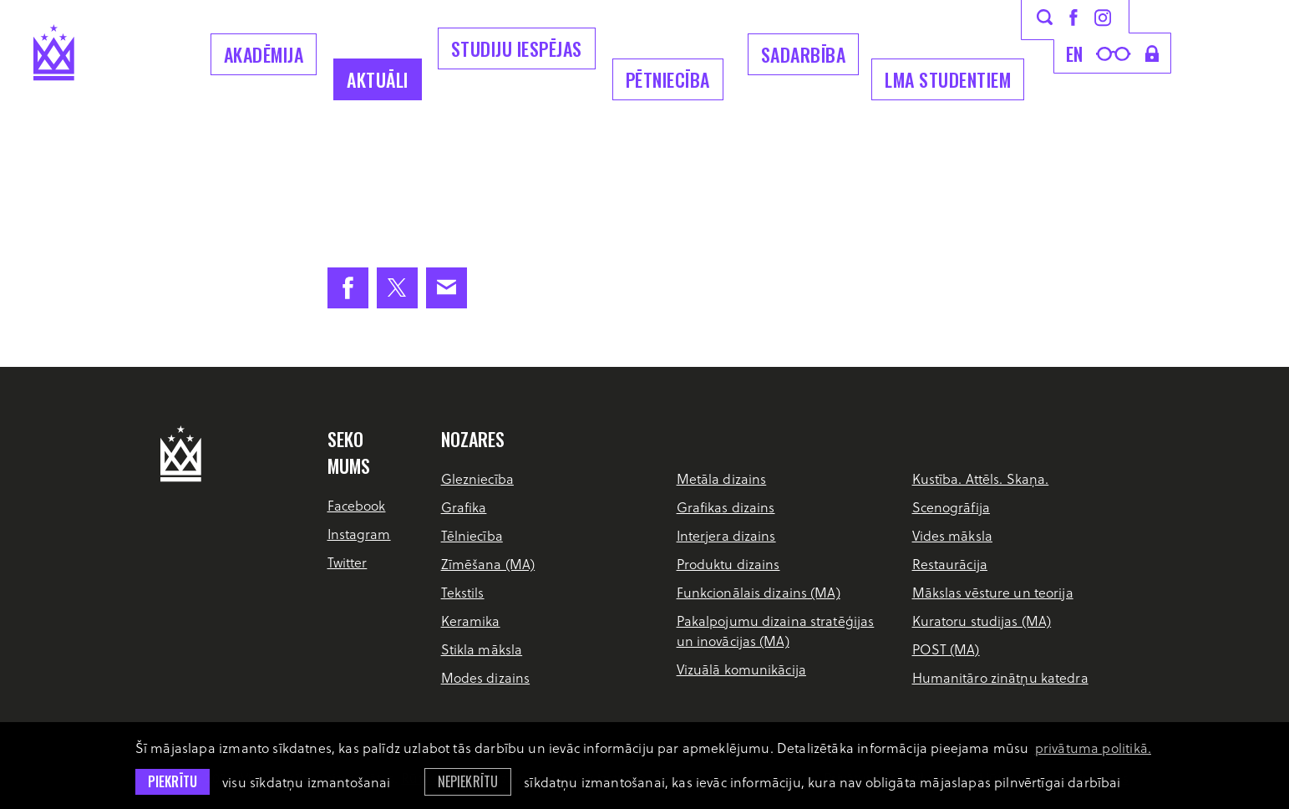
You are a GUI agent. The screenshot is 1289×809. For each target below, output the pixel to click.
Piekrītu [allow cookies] (172, 781)
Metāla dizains (722, 478)
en (1074, 53)
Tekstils (463, 592)
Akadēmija (264, 54)
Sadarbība (803, 54)
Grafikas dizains (726, 506)
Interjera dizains (726, 535)
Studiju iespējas (516, 48)
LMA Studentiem (948, 79)
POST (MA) (946, 649)
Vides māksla (952, 535)
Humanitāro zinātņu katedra (1000, 677)
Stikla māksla (482, 649)
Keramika (470, 620)
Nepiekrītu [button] (468, 781)
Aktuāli (378, 79)
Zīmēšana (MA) (488, 563)
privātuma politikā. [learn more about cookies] (1093, 747)
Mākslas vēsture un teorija (992, 592)
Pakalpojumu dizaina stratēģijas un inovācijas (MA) (776, 630)
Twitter (347, 562)
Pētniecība (668, 79)
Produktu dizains (728, 563)
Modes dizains (485, 677)
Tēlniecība (472, 535)
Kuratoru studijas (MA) (982, 620)
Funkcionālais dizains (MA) (758, 592)
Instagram (359, 533)
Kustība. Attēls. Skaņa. (980, 478)
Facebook (356, 505)
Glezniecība (477, 478)
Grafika (464, 506)
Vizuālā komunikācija (741, 669)
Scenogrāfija (951, 506)
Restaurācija (949, 563)
